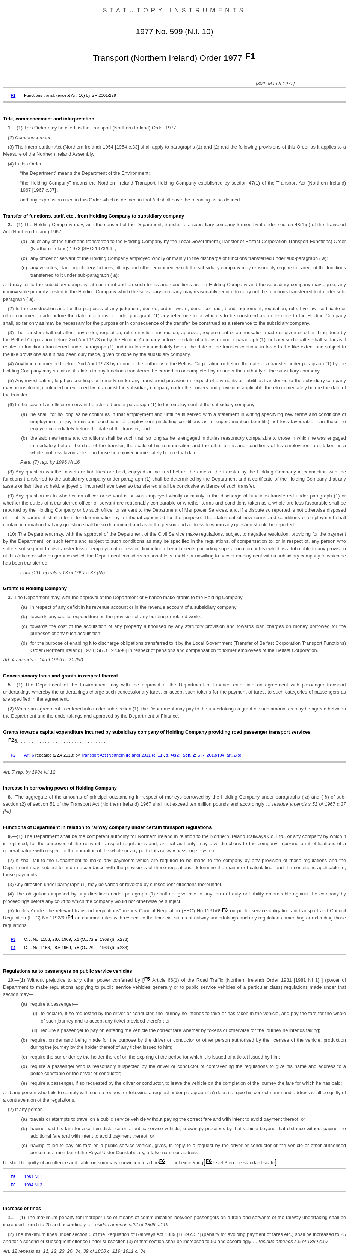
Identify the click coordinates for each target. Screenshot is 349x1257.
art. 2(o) (234, 755)
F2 (11, 740)
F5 (147, 979)
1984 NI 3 (33, 1185)
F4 (70, 917)
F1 (250, 56)
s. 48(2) (173, 755)
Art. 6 (29, 755)
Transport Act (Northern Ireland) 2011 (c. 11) (122, 755)
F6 (162, 1161)
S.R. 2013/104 (210, 755)
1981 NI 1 (33, 1176)
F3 (225, 910)
